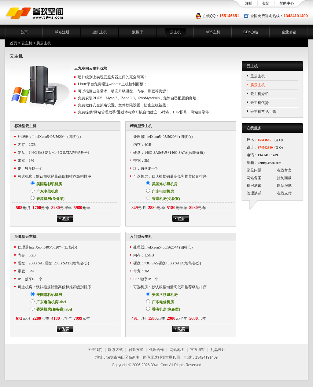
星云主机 (257, 76)
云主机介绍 (259, 94)
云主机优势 (259, 103)
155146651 (229, 15)
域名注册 (62, 32)
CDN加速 (251, 32)
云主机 (175, 32)
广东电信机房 (44, 191)
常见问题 (254, 170)
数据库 (137, 32)
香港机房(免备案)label (51, 309)
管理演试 (254, 193)
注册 (248, 3)
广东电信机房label (48, 301)
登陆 (266, 3)
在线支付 (284, 193)
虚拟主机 (99, 32)
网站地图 (177, 350)
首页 (24, 32)
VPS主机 (213, 32)
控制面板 (284, 178)
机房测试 (254, 185)
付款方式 (136, 350)
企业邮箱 (289, 32)
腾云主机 (257, 85)
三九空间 (34, 13)
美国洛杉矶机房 (46, 183)
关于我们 (95, 350)
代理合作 (156, 350)
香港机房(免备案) (47, 198)
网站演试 (284, 185)
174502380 (265, 147)
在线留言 (284, 170)
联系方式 (115, 350)
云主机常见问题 (263, 111)
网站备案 (254, 178)
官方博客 (197, 350)
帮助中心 (286, 3)
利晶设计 (218, 350)
